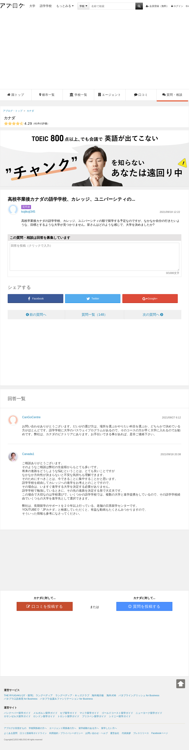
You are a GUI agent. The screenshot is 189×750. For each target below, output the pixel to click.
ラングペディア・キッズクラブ (72, 695)
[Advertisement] (36, 50)
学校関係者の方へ (38, 728)
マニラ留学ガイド (89, 713)
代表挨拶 (126, 733)
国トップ (15, 94)
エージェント (109, 94)
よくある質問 (10, 733)
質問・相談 (172, 94)
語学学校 (46, 5)
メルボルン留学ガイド (45, 713)
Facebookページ (159, 733)
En (187, 6)
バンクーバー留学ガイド (17, 713)
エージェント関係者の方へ (62, 728)
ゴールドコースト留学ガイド (117, 713)
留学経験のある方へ (89, 728)
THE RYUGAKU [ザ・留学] (18, 695)
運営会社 (114, 733)
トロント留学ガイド (68, 716)
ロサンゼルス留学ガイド (17, 716)
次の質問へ (153, 314)
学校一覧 (78, 94)
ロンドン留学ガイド (44, 716)
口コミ (141, 94)
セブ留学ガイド (68, 713)
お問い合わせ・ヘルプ (96, 733)
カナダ (9, 118)
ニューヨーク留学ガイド (149, 713)
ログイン (177, 6)
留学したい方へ (109, 728)
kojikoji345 (28, 211)
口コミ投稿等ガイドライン (33, 733)
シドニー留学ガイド (120, 716)
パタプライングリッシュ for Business (139, 695)
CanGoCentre (31, 417)
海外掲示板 (98, 695)
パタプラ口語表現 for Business (20, 698)
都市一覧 (47, 94)
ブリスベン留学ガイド (94, 716)
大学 (32, 5)
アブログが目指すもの (15, 728)
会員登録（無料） (157, 6)
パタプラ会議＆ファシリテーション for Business (66, 698)
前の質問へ (36, 314)
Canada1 (28, 454)
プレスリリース (141, 733)
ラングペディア (44, 695)
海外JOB (111, 695)
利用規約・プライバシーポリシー (66, 733)
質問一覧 (94, 314)
